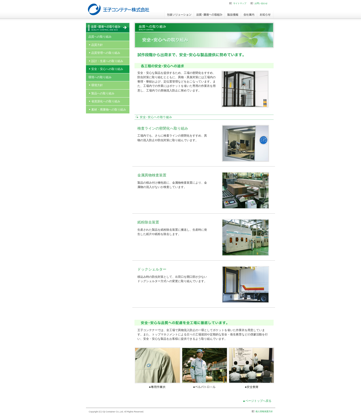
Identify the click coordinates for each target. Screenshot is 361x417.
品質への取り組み (100, 36)
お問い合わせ (261, 3)
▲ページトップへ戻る (257, 401)
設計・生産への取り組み (107, 61)
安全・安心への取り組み (107, 69)
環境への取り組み (100, 77)
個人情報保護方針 (264, 411)
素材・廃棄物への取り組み (108, 109)
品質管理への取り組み (105, 53)
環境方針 (97, 85)
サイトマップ (239, 3)
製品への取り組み (102, 93)
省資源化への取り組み (105, 101)
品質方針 (97, 45)
